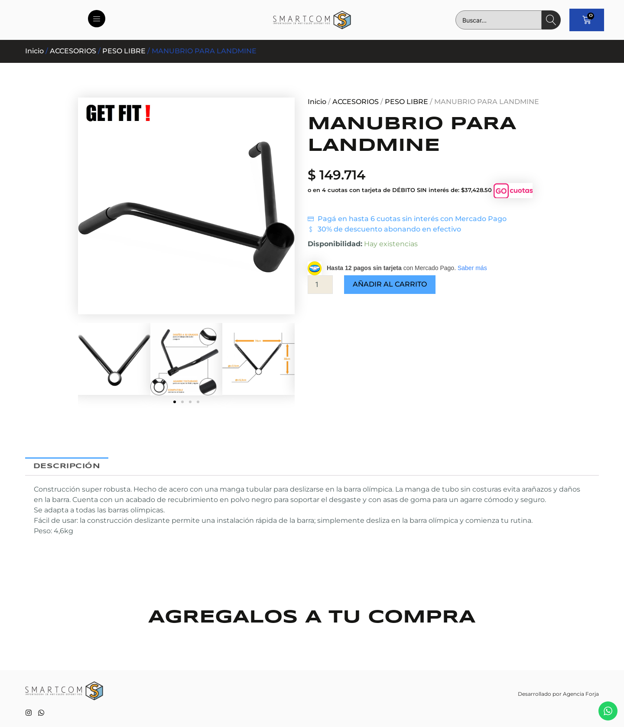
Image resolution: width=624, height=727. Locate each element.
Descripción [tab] (67, 466)
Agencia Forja (581, 694)
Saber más (472, 267)
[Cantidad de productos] (320, 284)
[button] (174, 402)
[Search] (551, 19)
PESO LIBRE (124, 51)
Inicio (34, 51)
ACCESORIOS (73, 51)
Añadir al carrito (390, 284)
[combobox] (498, 19)
